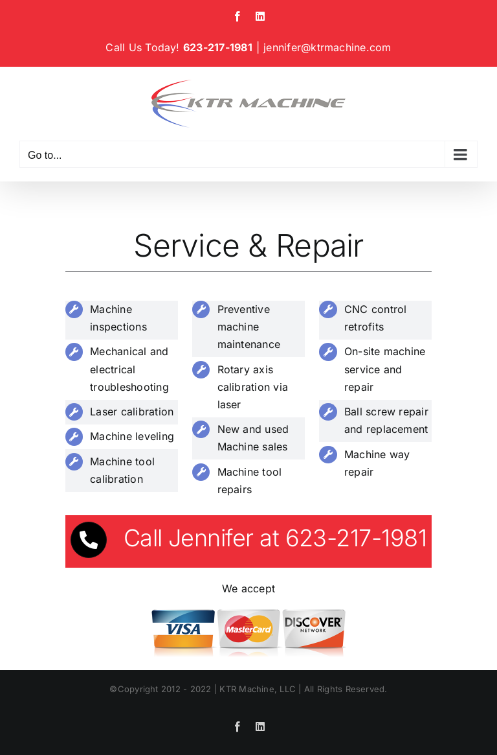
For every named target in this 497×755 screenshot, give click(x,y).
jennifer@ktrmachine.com (327, 47)
